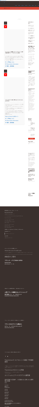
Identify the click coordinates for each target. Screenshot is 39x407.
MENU (19, 5)
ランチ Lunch (6, 385)
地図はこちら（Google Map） (9, 229)
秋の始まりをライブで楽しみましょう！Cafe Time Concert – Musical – (31, 129)
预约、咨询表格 (9, 66)
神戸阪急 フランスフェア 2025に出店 (33, 124)
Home (16, 5)
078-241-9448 (12, 8)
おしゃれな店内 (30, 28)
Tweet (29, 8)
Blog (33, 5)
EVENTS (26, 5)
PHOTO (22, 5)
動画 (28, 23)
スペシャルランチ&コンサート (33, 135)
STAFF (30, 5)
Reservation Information (11, 64)
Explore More (31, 138)
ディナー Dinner (7, 406)
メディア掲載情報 (30, 35)
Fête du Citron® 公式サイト (11, 116)
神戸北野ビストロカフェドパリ (10, 233)
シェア (27, 8)
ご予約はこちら (9, 62)
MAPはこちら (30, 62)
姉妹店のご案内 (30, 43)
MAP (35, 5)
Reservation (21, 229)
